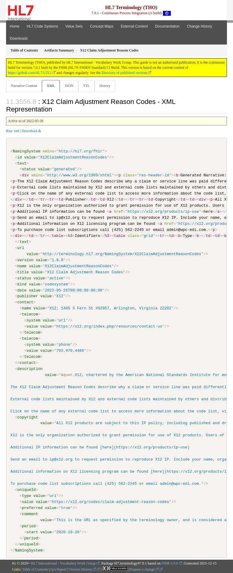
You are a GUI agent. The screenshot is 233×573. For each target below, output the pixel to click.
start (32, 532)
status (28, 169)
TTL (86, 86)
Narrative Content (24, 86)
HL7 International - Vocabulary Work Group (63, 563)
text (21, 163)
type (26, 495)
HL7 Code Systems (42, 26)
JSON (69, 86)
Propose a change (144, 569)
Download (29, 131)
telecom (30, 314)
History (105, 86)
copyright (27, 417)
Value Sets (74, 26)
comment (30, 513)
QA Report (58, 569)
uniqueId (26, 489)
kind (21, 284)
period (28, 525)
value (30, 157)
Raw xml (12, 131)
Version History (82, 569)
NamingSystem (26, 151)
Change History (199, 26)
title (23, 272)
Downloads (19, 38)
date (21, 290)
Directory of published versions (125, 73)
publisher (27, 296)
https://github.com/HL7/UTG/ (30, 73)
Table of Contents (35, 569)
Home (14, 26)
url (20, 248)
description (29, 368)
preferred (32, 507)
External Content (134, 26)
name (21, 265)
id (19, 157)
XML (51, 86)
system (33, 320)
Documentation (167, 26)
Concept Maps (101, 26)
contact (25, 302)
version (25, 259)
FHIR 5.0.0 (169, 563)
